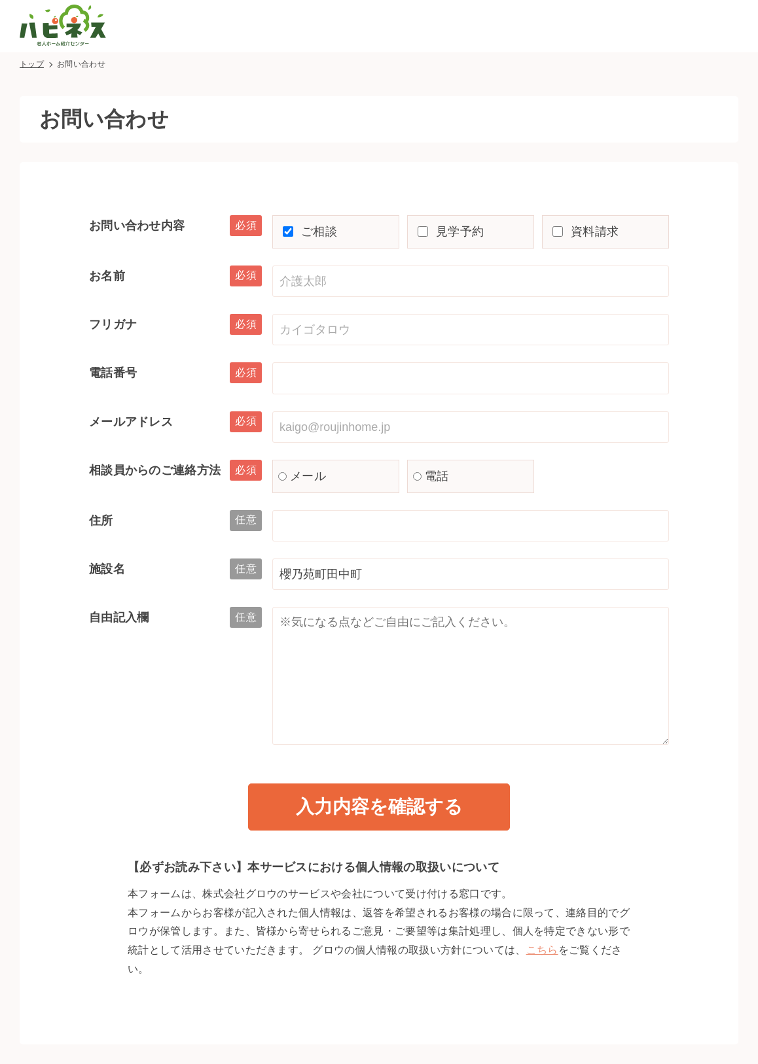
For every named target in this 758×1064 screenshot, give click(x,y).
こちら (542, 949)
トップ (32, 64)
